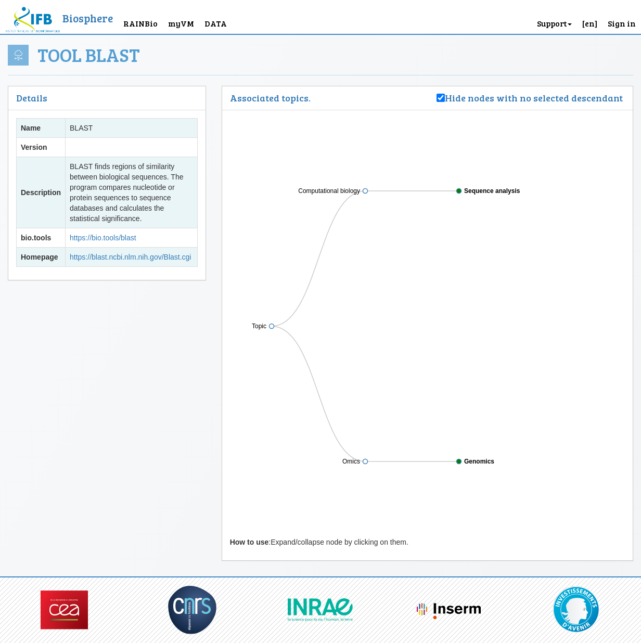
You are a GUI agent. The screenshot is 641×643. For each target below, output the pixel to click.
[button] (589, 17)
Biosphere (87, 17)
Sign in (622, 23)
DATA (215, 23)
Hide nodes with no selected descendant (535, 98)
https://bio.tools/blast (103, 238)
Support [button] (554, 23)
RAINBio (140, 23)
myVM (181, 23)
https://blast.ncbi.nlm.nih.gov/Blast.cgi (130, 257)
